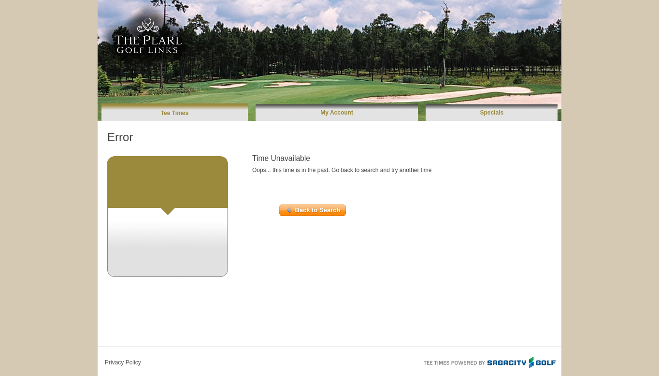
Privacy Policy (123, 362)
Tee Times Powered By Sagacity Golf (488, 361)
